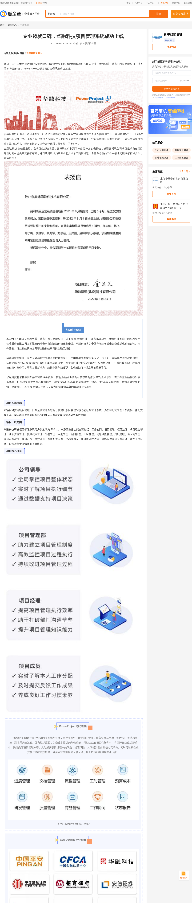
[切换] (44, 3)
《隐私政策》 (170, 98)
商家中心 (176, 3)
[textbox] (114, 14)
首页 (128, 3)
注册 (190, 3)
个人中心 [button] (151, 3)
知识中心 (12, 25)
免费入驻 (164, 3)
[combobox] (106, 14)
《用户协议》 (160, 98)
